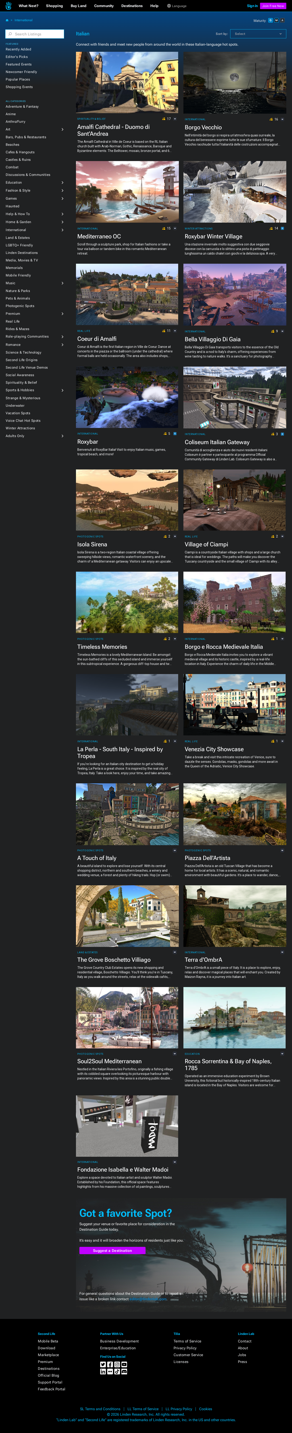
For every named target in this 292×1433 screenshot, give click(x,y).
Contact (245, 1341)
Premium (13, 314)
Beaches (12, 145)
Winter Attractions (20, 428)
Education (14, 182)
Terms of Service (187, 1341)
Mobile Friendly (18, 275)
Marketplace (48, 1355)
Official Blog (48, 1375)
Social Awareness (20, 375)
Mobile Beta (48, 1341)
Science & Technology (23, 352)
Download (46, 1348)
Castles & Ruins (18, 160)
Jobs (242, 1355)
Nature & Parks (18, 291)
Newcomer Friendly (21, 72)
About (243, 1348)
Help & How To (18, 214)
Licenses (181, 1362)
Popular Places (18, 79)
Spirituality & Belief (21, 382)
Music (11, 283)
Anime (11, 114)
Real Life (13, 321)
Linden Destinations (22, 253)
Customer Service (188, 1355)
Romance (13, 345)
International (23, 20)
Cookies (205, 1409)
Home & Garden (18, 222)
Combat (12, 167)
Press (242, 1362)
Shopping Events (19, 87)
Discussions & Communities (28, 175)
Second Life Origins (22, 360)
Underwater (15, 406)
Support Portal (50, 1382)
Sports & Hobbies (20, 390)
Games (11, 198)
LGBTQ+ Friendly (19, 245)
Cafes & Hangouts (20, 152)
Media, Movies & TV (22, 260)
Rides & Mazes (17, 329)
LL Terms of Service (143, 1409)
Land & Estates (18, 238)
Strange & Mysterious (23, 398)
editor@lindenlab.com (148, 1299)
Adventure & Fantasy (22, 106)
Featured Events (19, 64)
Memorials (14, 268)
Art (8, 129)
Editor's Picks (17, 57)
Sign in (252, 6)
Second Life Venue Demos (27, 367)
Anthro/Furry (15, 122)
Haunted (13, 206)
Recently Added (18, 49)
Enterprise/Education (118, 1348)
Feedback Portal (51, 1389)
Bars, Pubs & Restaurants (26, 137)
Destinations (49, 1368)
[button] (29, 6)
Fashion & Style (18, 190)
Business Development (119, 1341)
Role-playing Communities (27, 336)
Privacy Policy (185, 1348)
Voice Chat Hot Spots (23, 421)
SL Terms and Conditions (100, 1409)
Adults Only (15, 436)
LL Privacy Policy (179, 1409)
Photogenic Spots (20, 306)
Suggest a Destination (112, 1250)
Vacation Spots (18, 413)
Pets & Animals (18, 298)
